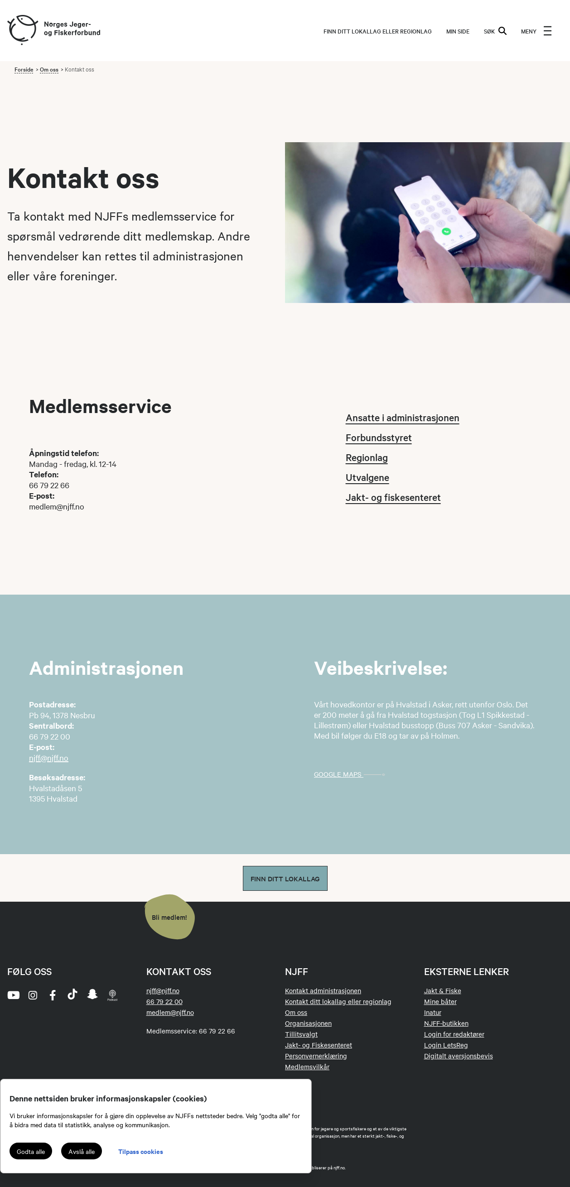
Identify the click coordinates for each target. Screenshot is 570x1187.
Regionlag (367, 457)
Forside (23, 69)
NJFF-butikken (446, 1023)
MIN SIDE (457, 31)
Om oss (49, 69)
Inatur (432, 1012)
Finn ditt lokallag (285, 878)
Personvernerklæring (316, 1055)
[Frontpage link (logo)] (22, 30)
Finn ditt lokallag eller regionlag (378, 31)
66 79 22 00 (164, 1001)
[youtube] (12, 995)
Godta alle (31, 1151)
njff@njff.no (48, 757)
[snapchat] (92, 995)
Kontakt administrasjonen (323, 990)
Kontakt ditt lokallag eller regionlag (338, 1001)
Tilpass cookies (140, 1151)
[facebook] (52, 995)
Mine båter (440, 1001)
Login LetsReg (446, 1044)
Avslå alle (81, 1151)
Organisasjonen (308, 1023)
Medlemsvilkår (307, 1066)
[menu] (536, 31)
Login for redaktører (454, 1033)
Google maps (352, 774)
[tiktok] (72, 995)
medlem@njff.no (170, 1012)
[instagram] (32, 995)
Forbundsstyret (379, 437)
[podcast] (112, 995)
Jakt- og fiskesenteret (393, 496)
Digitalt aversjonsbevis (458, 1055)
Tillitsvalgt (301, 1033)
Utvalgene (367, 477)
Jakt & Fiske (442, 990)
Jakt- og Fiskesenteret (318, 1044)
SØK (495, 31)
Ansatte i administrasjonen (402, 417)
